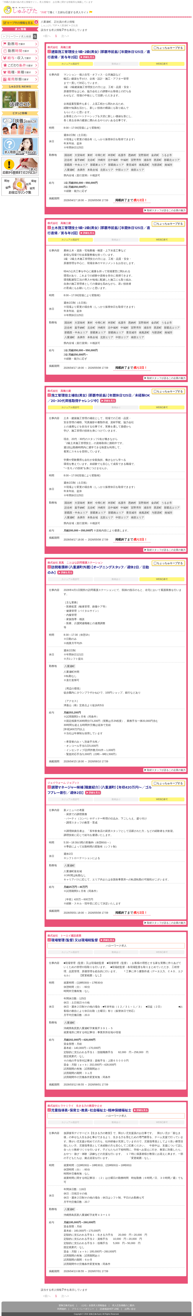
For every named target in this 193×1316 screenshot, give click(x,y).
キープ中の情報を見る (20, 22)
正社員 (74, 25)
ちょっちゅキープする (168, 48)
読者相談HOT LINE (109, 1309)
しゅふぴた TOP (49, 25)
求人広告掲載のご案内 (123, 1305)
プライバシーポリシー (83, 1309)
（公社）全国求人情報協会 (93, 1305)
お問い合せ (130, 1309)
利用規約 (61, 1309)
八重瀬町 (64, 25)
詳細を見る (88, 57)
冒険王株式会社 (66, 1305)
